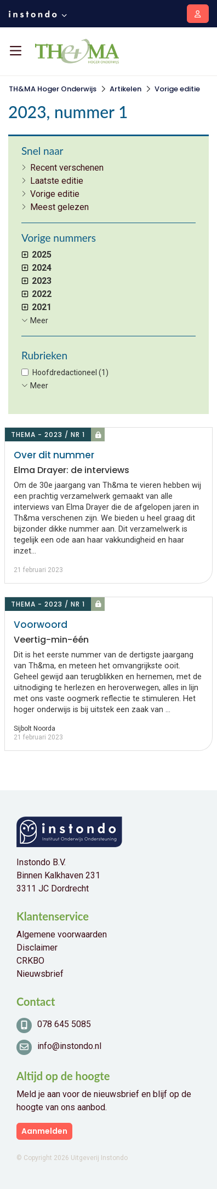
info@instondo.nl (69, 1046)
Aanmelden (44, 1131)
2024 (36, 268)
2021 (36, 307)
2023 (36, 281)
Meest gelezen (59, 207)
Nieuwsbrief (40, 974)
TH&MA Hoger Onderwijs (52, 89)
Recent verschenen (67, 167)
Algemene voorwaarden (61, 934)
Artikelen (125, 89)
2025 (36, 254)
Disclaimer (37, 947)
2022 (36, 294)
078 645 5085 (64, 1024)
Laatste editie (56, 181)
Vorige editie (177, 89)
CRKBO (30, 960)
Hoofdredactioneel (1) (70, 372)
